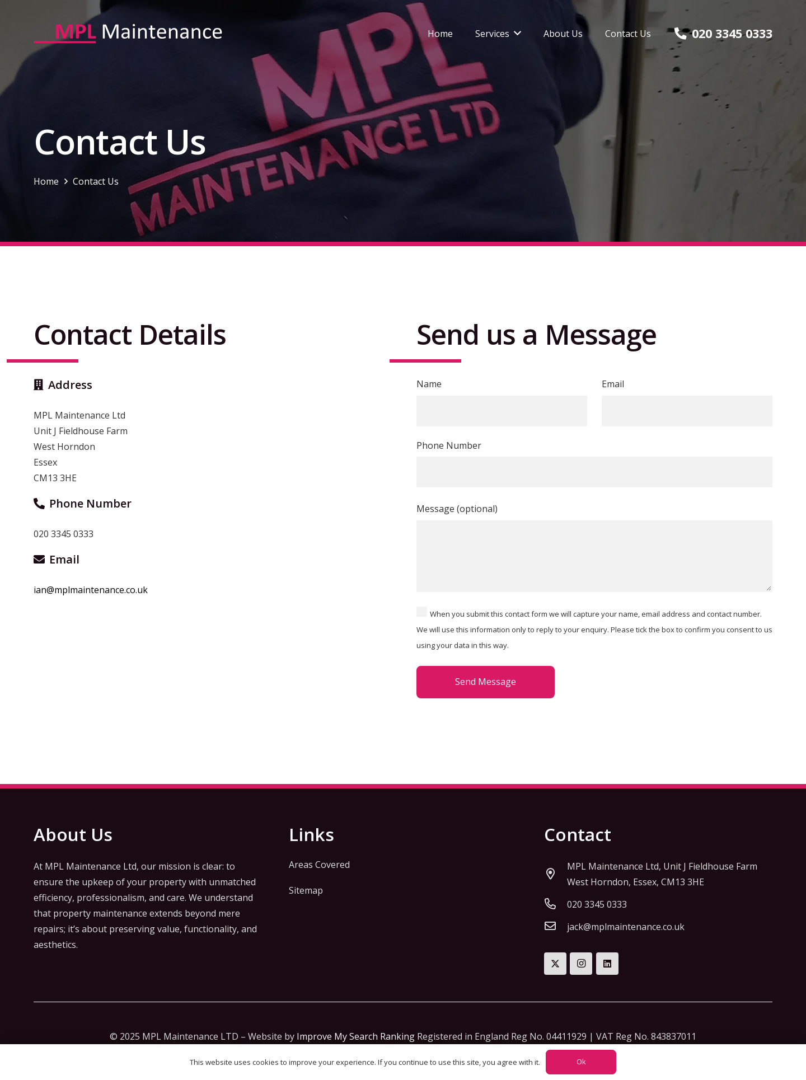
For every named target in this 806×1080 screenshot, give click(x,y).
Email (687, 402)
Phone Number (594, 463)
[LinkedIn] (607, 963)
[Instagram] (581, 963)
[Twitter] (555, 963)
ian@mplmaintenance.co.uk (91, 590)
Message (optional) (594, 547)
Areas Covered (319, 864)
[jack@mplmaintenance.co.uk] (555, 927)
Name (501, 402)
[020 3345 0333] (555, 904)
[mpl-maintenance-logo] (128, 34)
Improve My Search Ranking (356, 1036)
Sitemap (306, 890)
